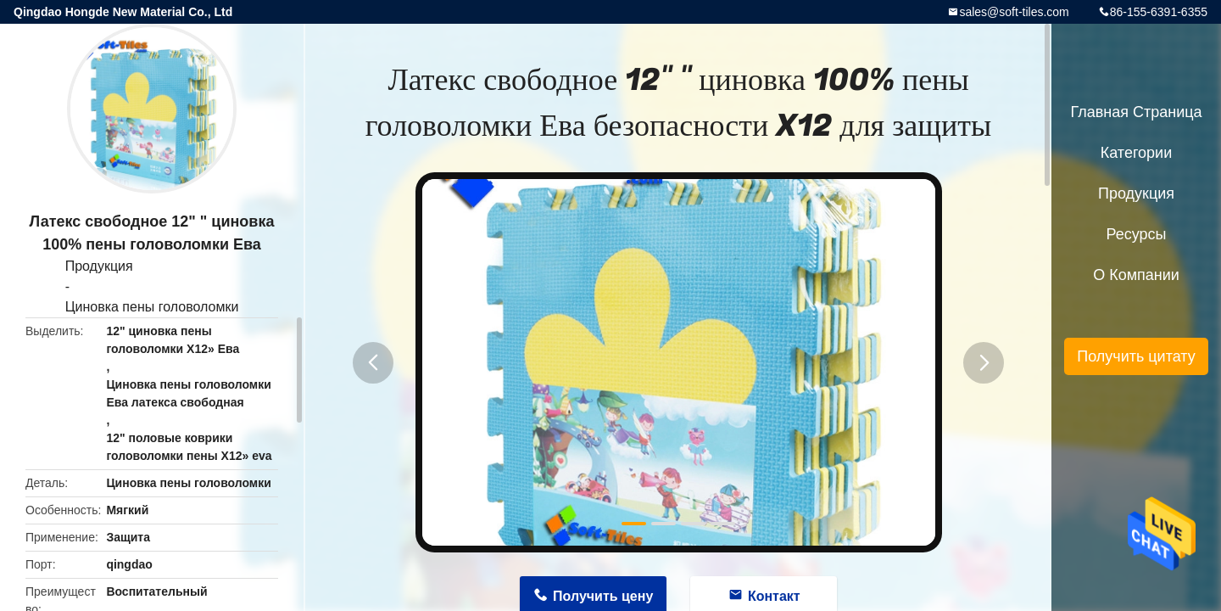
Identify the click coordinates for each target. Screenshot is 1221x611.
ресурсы (1137, 234)
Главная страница (1135, 112)
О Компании (1136, 274)
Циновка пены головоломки (152, 307)
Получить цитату (1136, 356)
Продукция (99, 266)
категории (1136, 152)
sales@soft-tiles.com (1013, 12)
